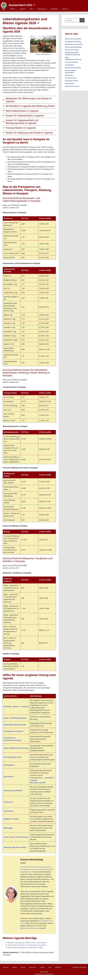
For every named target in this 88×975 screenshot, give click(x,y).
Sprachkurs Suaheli (38, 782)
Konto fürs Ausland (71, 61)
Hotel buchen (69, 83)
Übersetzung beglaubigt (73, 46)
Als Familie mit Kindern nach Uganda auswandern (27, 944)
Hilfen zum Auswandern (73, 38)
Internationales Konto (12, 756)
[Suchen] (82, 19)
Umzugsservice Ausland (13, 730)
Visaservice (8, 801)
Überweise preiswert (72, 85)
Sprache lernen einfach (73, 67)
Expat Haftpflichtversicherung (16, 747)
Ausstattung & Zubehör (13, 790)
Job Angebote (9, 764)
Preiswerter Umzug (71, 49)
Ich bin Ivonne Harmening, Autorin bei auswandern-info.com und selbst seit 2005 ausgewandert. (36, 868)
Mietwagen (8, 827)
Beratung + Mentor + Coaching (16, 705)
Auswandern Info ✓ (21, 4)
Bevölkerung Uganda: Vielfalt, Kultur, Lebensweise (27, 942)
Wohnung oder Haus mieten (15, 846)
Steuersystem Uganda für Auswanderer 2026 (25, 947)
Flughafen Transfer (11, 818)
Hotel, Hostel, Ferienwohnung (16, 836)
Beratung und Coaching (73, 41)
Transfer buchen (70, 77)
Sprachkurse (9, 776)
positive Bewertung (31, 927)
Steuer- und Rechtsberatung (15, 717)
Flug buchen (8, 810)
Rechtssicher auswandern (74, 43)
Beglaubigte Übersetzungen (15, 724)
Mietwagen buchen (71, 80)
